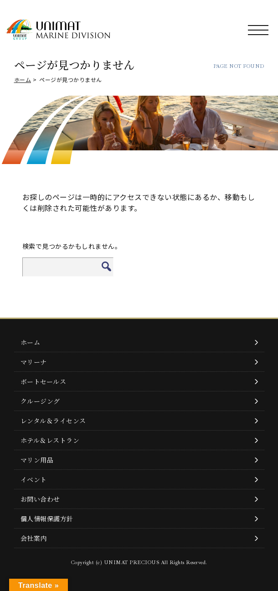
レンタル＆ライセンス (53, 420)
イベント (34, 479)
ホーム (22, 79)
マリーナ (34, 361)
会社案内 (34, 538)
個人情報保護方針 (47, 518)
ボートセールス (44, 381)
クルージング (40, 401)
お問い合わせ (40, 499)
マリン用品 (37, 459)
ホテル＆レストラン (50, 440)
